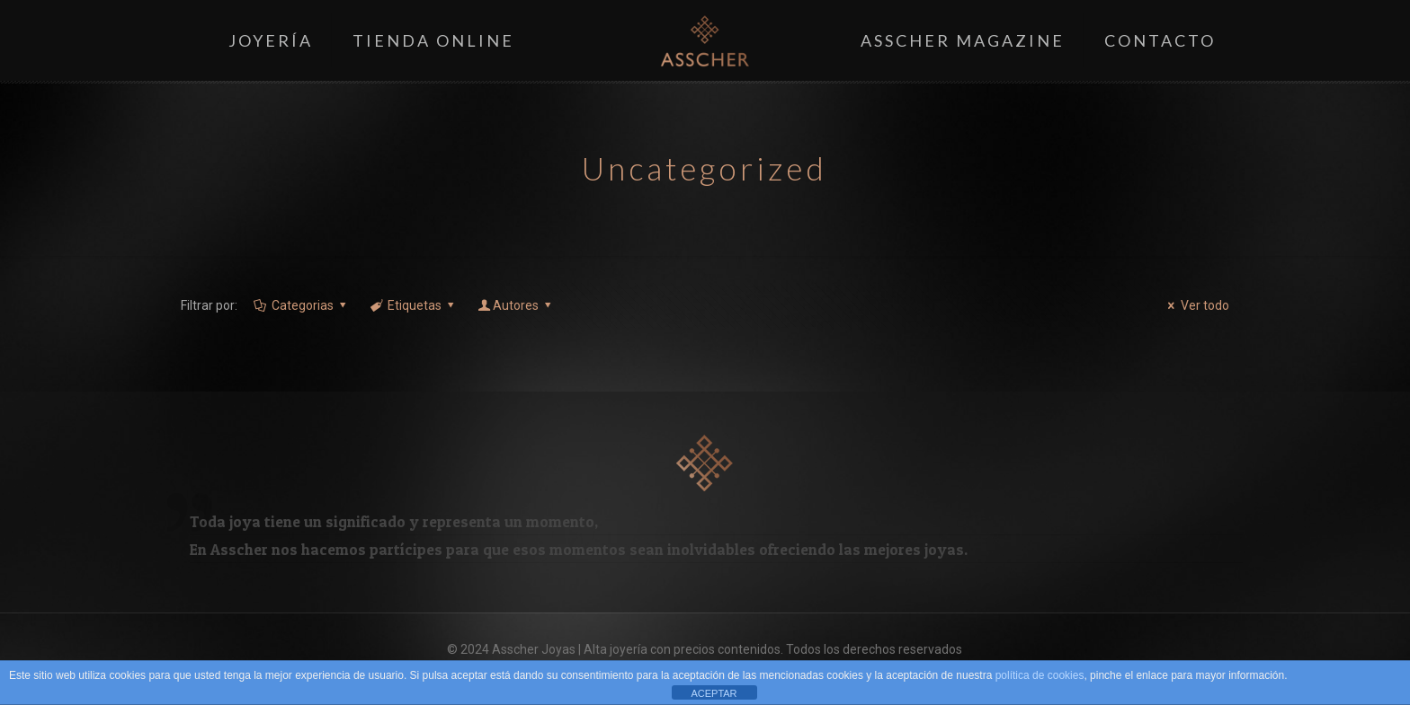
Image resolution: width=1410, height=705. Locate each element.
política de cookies (1039, 675)
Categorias (301, 305)
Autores (516, 305)
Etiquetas (413, 305)
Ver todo (1196, 305)
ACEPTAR (713, 693)
